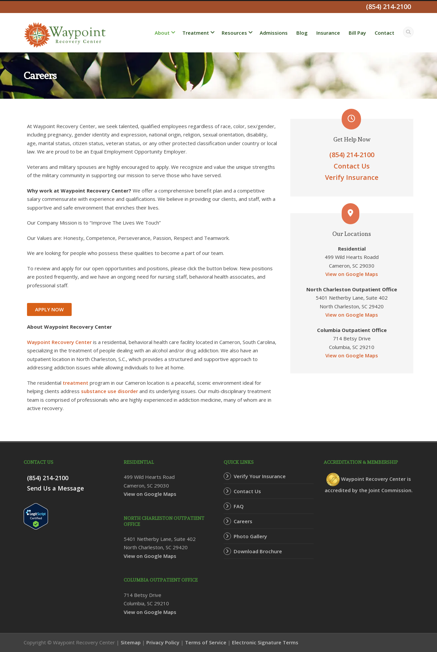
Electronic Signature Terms (265, 642)
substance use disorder (109, 391)
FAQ (239, 506)
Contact (384, 32)
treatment (75, 382)
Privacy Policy (162, 642)
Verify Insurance (351, 177)
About (162, 32)
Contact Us (352, 166)
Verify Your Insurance (260, 476)
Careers (243, 521)
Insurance (328, 32)
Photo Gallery (250, 536)
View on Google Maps (351, 274)
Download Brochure (258, 551)
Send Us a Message (55, 488)
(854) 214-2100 (351, 154)
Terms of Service (205, 642)
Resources (234, 32)
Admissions (274, 32)
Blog (302, 32)
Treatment (195, 32)
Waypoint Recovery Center (59, 342)
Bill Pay (357, 32)
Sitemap (131, 642)
